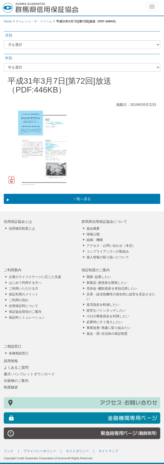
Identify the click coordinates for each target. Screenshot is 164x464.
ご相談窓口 (12, 346)
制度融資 (11, 387)
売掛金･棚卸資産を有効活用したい (112, 288)
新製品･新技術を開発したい (107, 283)
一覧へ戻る (82, 199)
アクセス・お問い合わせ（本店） (111, 246)
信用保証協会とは (18, 222)
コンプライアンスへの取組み (108, 251)
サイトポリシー (77, 451)
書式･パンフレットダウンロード (29, 374)
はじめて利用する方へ (25, 283)
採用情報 (11, 361)
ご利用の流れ (18, 300)
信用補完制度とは (22, 228)
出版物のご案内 (16, 381)
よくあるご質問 (16, 367)
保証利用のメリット (23, 294)
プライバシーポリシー (39, 451)
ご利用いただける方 (23, 288)
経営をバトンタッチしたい (106, 310)
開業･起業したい (99, 277)
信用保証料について (23, 306)
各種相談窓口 (18, 353)
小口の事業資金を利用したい (108, 316)
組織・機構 (95, 240)
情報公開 (93, 234)
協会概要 (93, 228)
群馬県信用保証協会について (104, 222)
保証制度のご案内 (95, 270)
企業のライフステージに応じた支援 (35, 277)
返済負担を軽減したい (103, 304)
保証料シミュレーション (27, 317)
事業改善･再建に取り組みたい (109, 328)
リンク (9, 451)
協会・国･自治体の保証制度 (107, 333)
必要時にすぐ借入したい (104, 322)
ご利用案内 (12, 270)
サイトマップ (108, 451)
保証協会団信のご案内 (25, 312)
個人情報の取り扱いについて (108, 257)
